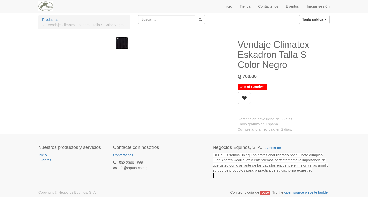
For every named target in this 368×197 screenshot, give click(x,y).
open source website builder (306, 192)
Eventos (44, 160)
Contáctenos (123, 155)
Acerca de (273, 148)
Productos (50, 20)
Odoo (265, 192)
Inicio (42, 155)
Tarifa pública (314, 19)
